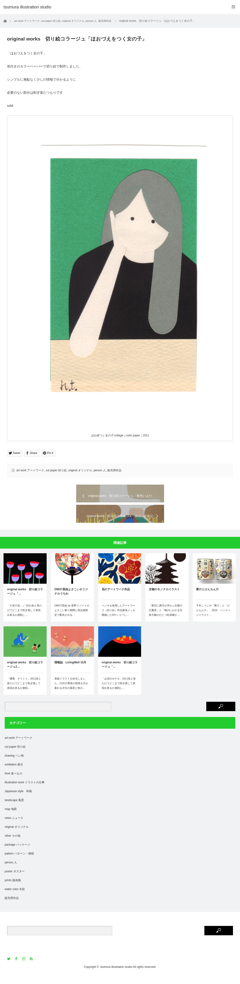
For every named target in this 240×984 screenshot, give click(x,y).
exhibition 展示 (14, 773)
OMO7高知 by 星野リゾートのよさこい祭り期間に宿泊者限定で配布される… (71, 619)
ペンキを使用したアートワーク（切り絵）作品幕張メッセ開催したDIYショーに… (118, 619)
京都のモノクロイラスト (164, 598)
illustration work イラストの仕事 (25, 791)
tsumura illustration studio (116, 975)
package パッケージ (17, 853)
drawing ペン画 (14, 764)
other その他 (12, 844)
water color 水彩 (15, 897)
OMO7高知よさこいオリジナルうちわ (71, 600)
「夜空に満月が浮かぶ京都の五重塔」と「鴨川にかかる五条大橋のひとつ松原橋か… (165, 619)
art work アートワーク (30, 470)
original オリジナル (80, 470)
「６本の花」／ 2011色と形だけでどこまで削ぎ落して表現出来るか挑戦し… (24, 619)
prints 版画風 (13, 889)
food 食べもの (13, 782)
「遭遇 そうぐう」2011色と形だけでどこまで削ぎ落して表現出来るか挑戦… (24, 692)
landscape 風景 (14, 808)
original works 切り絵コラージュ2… (25, 673)
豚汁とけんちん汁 (207, 598)
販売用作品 (114, 470)
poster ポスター (15, 880)
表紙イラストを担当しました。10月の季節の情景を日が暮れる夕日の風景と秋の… (71, 692)
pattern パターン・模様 (19, 862)
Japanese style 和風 (18, 800)
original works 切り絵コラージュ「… (25, 600)
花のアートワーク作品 (116, 598)
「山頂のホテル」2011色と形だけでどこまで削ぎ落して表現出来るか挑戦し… (119, 692)
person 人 (100, 470)
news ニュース (14, 826)
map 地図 (11, 817)
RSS (32, 967)
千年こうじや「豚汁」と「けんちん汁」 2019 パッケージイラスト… (213, 619)
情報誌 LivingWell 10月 (70, 671)
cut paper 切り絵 (56, 470)
